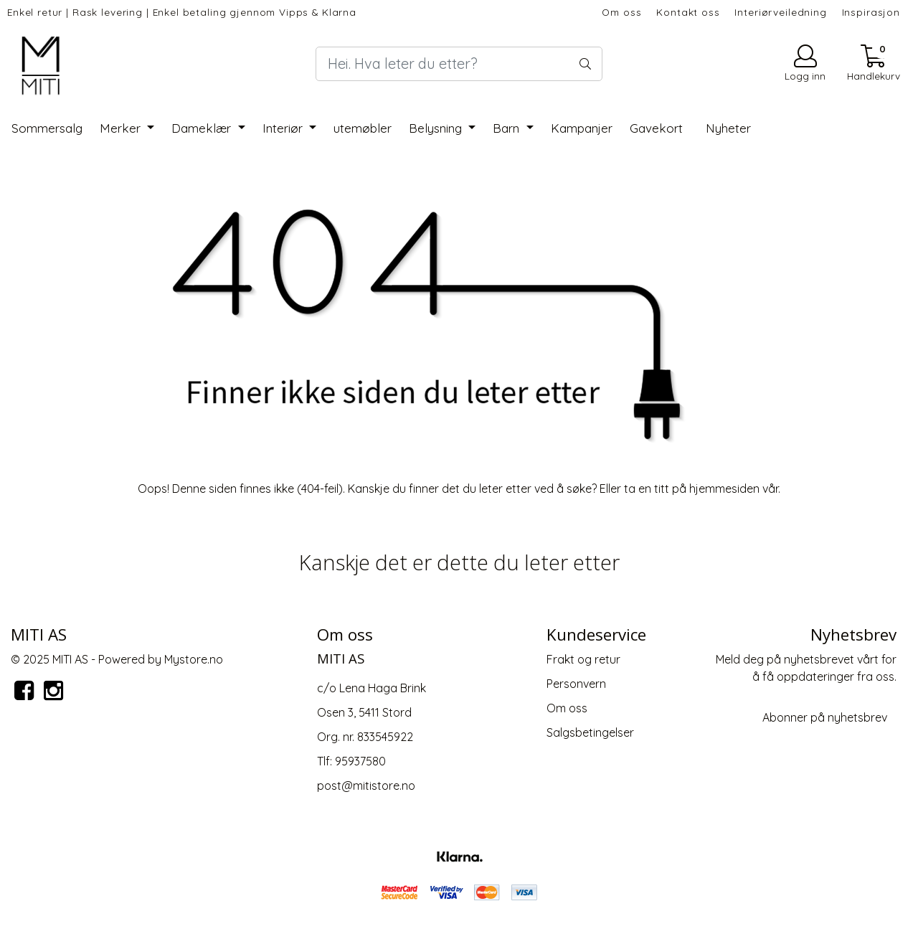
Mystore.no (193, 659)
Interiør (284, 128)
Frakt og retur (583, 659)
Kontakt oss (687, 12)
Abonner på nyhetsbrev (824, 717)
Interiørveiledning (780, 12)
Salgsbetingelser (590, 732)
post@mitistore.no (366, 785)
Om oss (621, 12)
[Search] (459, 64)
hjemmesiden (724, 488)
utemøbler (362, 128)
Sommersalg (46, 128)
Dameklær (203, 128)
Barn (508, 128)
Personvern (576, 683)
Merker (122, 128)
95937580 (360, 761)
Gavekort (656, 128)
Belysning (437, 128)
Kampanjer (581, 128)
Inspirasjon (871, 12)
